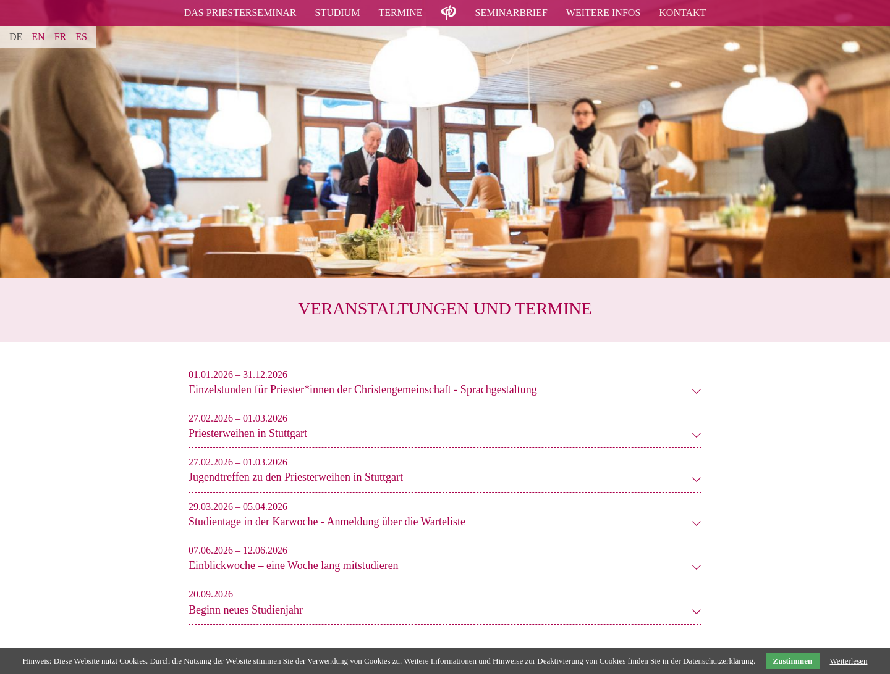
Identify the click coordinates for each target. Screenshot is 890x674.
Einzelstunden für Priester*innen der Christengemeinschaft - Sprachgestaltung (363, 389)
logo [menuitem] (449, 5)
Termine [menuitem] (400, 12)
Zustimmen (793, 660)
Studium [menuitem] (337, 12)
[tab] (363, 382)
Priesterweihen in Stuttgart (248, 433)
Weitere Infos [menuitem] (603, 12)
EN (38, 36)
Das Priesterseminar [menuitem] (240, 12)
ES (81, 36)
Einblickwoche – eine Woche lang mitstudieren (294, 565)
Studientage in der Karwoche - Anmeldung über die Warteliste (327, 521)
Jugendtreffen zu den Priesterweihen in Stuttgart (296, 477)
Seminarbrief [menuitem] (511, 12)
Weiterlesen (848, 660)
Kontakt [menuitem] (682, 12)
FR (60, 36)
